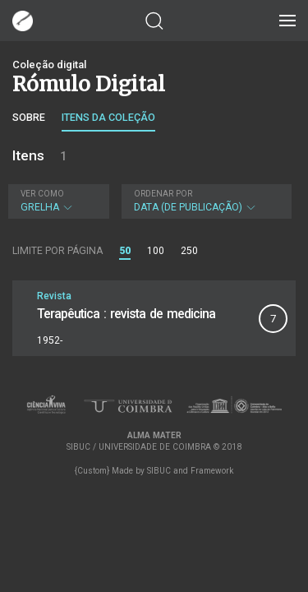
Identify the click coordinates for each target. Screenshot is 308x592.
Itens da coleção (108, 117)
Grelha (57, 201)
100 (155, 251)
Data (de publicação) (205, 201)
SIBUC (159, 470)
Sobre (28, 117)
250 (189, 251)
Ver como (42, 193)
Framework (212, 470)
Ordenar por (163, 193)
